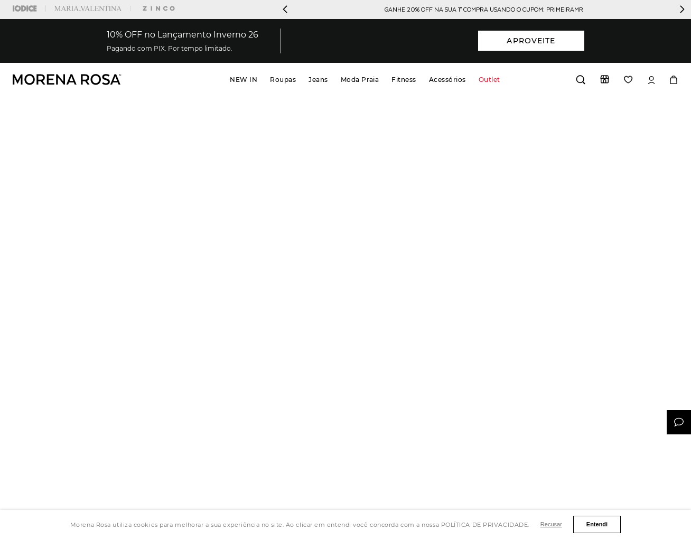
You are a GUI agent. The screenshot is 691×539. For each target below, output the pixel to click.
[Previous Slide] (285, 9)
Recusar (551, 524)
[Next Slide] (682, 9)
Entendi (597, 524)
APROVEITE (531, 40)
